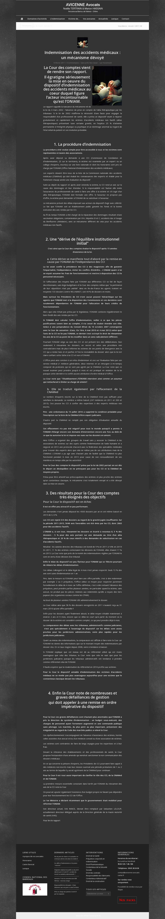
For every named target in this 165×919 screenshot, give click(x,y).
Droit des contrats (93, 873)
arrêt (87, 63)
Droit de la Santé (92, 856)
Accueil (131, 26)
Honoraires (27, 860)
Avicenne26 (107, 63)
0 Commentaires (73, 63)
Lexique (26, 868)
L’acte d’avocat (28, 864)
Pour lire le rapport (51, 820)
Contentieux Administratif (96, 878)
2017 (137, 26)
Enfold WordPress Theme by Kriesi (88, 915)
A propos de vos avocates (33, 856)
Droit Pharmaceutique (95, 864)
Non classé (93, 63)
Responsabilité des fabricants (98, 875)
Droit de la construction (95, 881)
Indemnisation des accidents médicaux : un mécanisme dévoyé (82, 55)
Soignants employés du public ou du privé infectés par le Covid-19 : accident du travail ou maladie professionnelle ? (66, 872)
